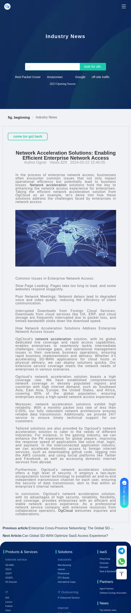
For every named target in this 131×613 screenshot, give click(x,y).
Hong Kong (105, 559)
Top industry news (108, 610)
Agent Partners (107, 589)
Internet (61, 569)
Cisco (8, 610)
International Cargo (67, 582)
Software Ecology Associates (113, 593)
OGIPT (8, 573)
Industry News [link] (46, 117)
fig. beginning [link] (19, 117)
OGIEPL (9, 578)
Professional (63, 573)
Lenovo (8, 602)
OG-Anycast (11, 582)
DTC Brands (63, 578)
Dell (7, 598)
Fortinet (9, 606)
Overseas (104, 563)
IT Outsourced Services (69, 598)
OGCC (8, 569)
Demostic (104, 567)
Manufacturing (64, 565)
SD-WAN (9, 565)
